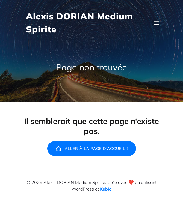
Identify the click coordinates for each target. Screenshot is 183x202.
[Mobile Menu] (156, 22)
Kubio (105, 189)
